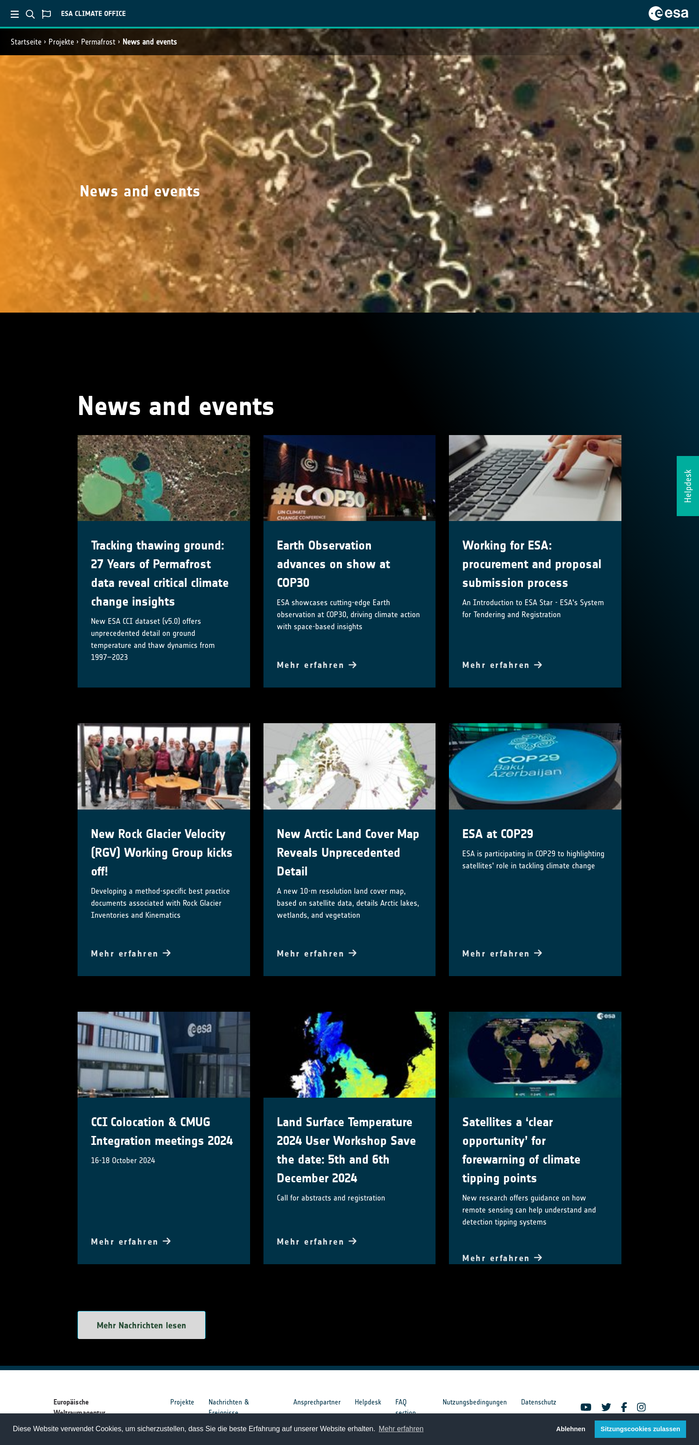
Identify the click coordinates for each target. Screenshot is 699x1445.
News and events (150, 41)
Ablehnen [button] (571, 1429)
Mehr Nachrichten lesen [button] (141, 1325)
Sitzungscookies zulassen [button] (640, 1429)
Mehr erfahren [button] (401, 1429)
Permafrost (98, 41)
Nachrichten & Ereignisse (229, 1407)
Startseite (26, 41)
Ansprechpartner (317, 1402)
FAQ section (405, 1407)
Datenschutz (538, 1402)
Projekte (61, 41)
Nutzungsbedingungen (475, 1402)
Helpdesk (368, 1402)
